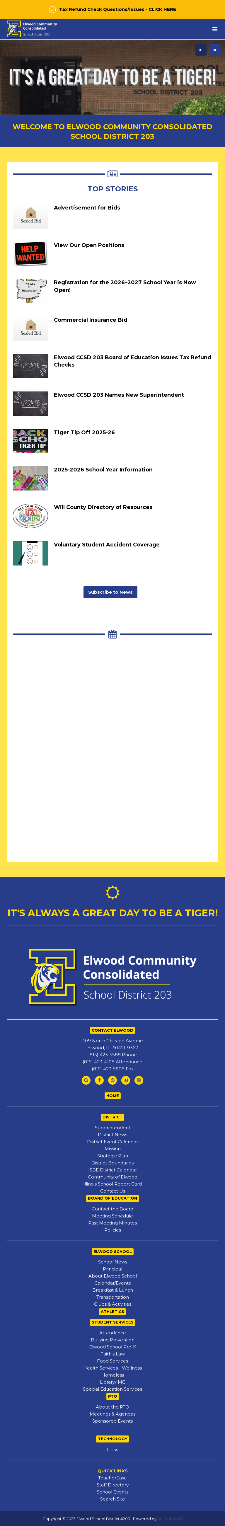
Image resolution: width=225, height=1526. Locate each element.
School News (112, 1262)
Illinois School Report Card (112, 1184)
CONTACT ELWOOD (112, 1030)
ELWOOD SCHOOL (112, 1251)
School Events (112, 1492)
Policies (112, 1230)
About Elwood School (112, 1276)
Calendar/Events (112, 1283)
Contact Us (112, 1191)
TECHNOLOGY (112, 1438)
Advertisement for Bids (87, 208)
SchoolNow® (170, 1518)
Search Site (112, 1499)
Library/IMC (112, 1382)
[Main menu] (214, 29)
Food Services (112, 1361)
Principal (112, 1269)
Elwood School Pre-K (112, 1347)
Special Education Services (112, 1389)
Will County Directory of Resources (103, 507)
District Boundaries (112, 1163)
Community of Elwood (112, 1177)
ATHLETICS (112, 1311)
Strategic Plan (112, 1156)
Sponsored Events (112, 1421)
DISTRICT (112, 1117)
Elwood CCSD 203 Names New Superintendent (119, 395)
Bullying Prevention (112, 1340)
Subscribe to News (110, 592)
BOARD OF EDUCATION (112, 1198)
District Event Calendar (112, 1141)
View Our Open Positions (89, 245)
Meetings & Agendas (112, 1414)
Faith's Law (112, 1354)
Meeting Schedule (112, 1216)
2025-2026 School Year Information (103, 469)
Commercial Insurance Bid (90, 320)
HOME (112, 1095)
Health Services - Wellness (112, 1368)
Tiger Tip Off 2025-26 (84, 432)
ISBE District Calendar (112, 1170)
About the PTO (112, 1407)
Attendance (112, 1333)
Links (112, 1449)
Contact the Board (112, 1209)
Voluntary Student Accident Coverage (107, 544)
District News (112, 1134)
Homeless (112, 1375)
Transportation (112, 1297)
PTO (112, 1396)
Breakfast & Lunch (112, 1290)
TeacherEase (112, 1478)
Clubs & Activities (112, 1304)
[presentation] (201, 50)
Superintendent (112, 1127)
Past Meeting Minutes (112, 1223)
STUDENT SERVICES (113, 1322)
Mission (113, 1149)
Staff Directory (113, 1485)
